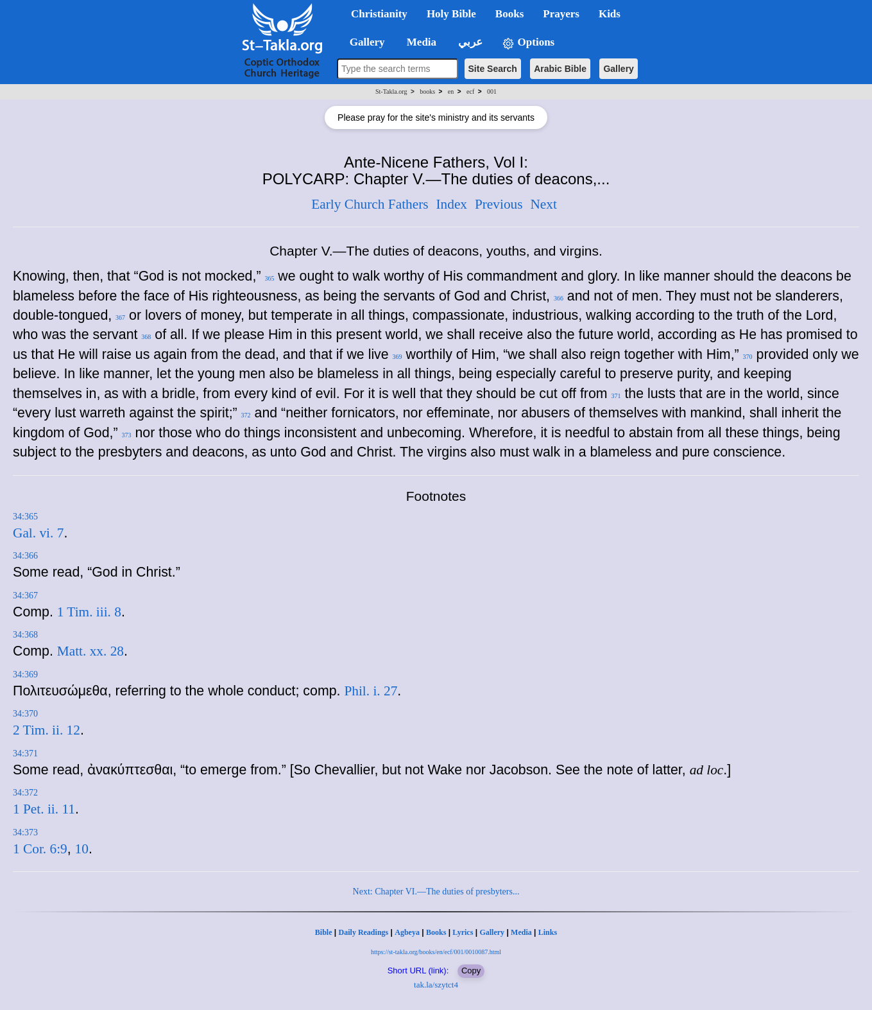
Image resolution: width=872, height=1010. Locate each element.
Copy (471, 970)
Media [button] (420, 42)
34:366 (25, 556)
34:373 (25, 832)
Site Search (492, 69)
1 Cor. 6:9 (40, 849)
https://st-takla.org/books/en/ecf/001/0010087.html (436, 951)
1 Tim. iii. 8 (89, 612)
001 (492, 91)
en (451, 91)
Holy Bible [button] (451, 14)
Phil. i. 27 (370, 691)
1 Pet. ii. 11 (44, 809)
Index (451, 204)
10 (82, 849)
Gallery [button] (363, 42)
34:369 (25, 674)
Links (547, 932)
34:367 (25, 595)
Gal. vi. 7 (38, 533)
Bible (323, 932)
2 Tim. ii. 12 (46, 730)
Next (543, 204)
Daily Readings (364, 932)
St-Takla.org (391, 91)
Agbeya (407, 932)
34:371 (25, 753)
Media (521, 932)
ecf (470, 91)
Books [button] (509, 14)
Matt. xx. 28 (90, 651)
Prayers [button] (561, 14)
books (427, 91)
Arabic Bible (560, 69)
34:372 (25, 792)
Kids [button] (609, 14)
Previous (499, 204)
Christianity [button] (379, 14)
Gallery (618, 69)
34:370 (25, 713)
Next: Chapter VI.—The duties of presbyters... (436, 891)
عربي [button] (469, 42)
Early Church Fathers (369, 204)
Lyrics (462, 932)
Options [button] (528, 42)
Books (436, 932)
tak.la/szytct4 (436, 984)
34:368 (25, 635)
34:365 (25, 516)
